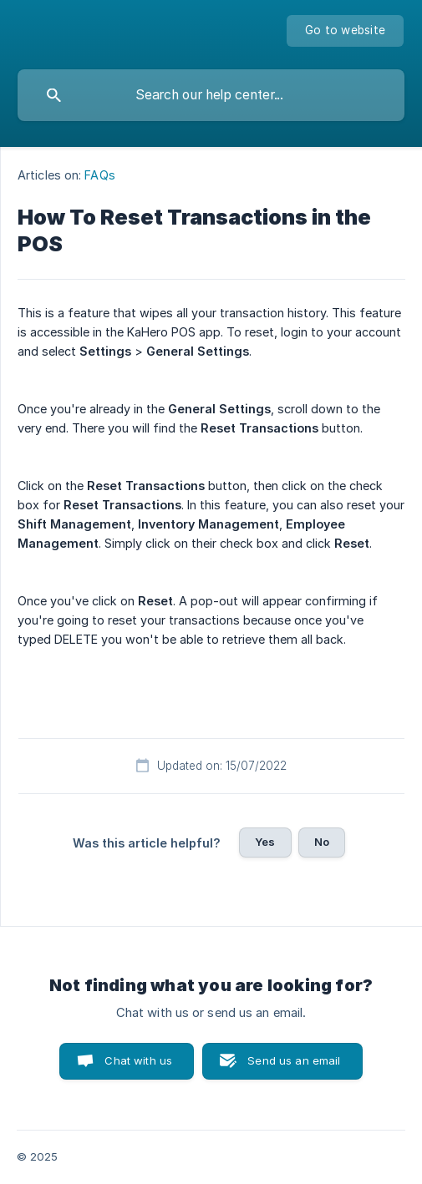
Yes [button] (265, 841)
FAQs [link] (99, 175)
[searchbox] (211, 95)
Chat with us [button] (138, 1060)
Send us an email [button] (293, 1060)
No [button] (321, 841)
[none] (345, 31)
